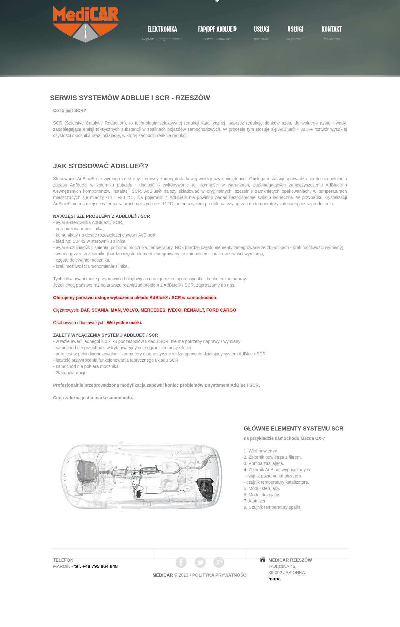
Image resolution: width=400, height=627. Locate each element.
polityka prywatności (220, 575)
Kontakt (332, 33)
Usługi (261, 33)
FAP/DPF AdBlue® (217, 33)
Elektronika (162, 33)
